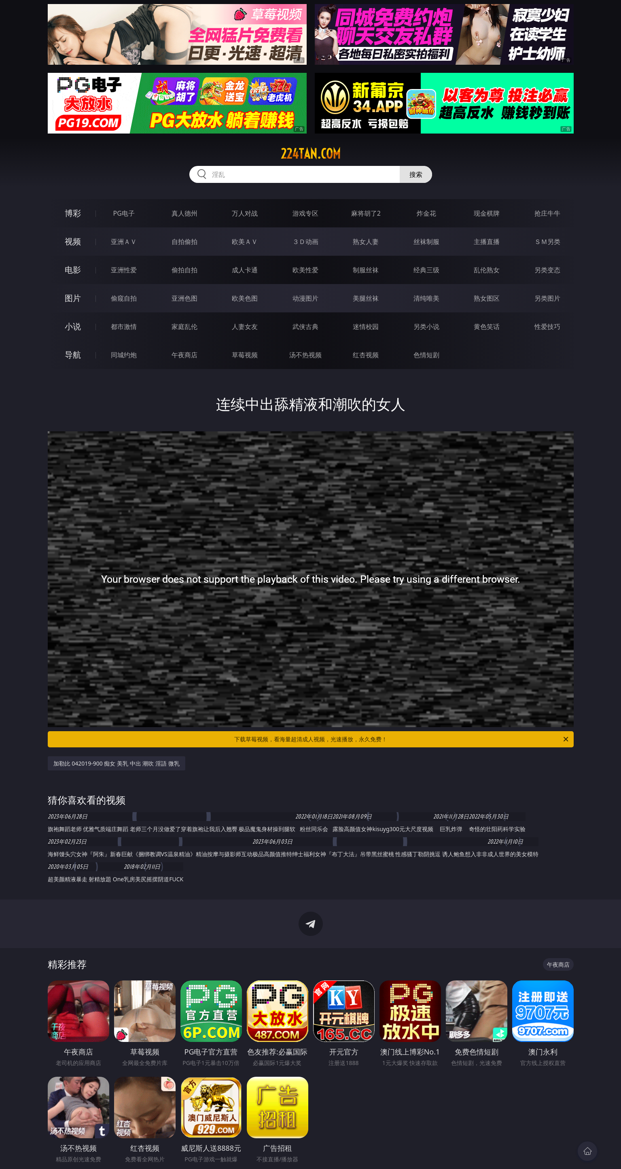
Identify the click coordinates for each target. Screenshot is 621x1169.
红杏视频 (366, 354)
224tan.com (311, 154)
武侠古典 (305, 326)
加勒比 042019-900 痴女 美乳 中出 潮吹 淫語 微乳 (116, 763)
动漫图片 (305, 298)
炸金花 (426, 213)
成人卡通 (245, 269)
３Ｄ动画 (305, 241)
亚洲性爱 (124, 269)
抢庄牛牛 (547, 213)
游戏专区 (305, 213)
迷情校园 (366, 326)
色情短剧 (426, 354)
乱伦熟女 (487, 269)
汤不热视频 (305, 354)
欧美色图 (245, 298)
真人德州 (184, 213)
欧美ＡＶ (245, 241)
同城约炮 (124, 354)
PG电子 (124, 213)
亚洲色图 (184, 298)
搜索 (415, 174)
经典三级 (426, 269)
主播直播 (487, 241)
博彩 (73, 213)
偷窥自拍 (124, 298)
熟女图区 (487, 298)
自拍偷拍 (184, 241)
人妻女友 (245, 326)
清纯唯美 (426, 298)
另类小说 (426, 326)
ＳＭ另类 (547, 241)
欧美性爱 (305, 269)
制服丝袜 (366, 269)
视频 (73, 241)
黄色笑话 (487, 326)
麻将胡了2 (366, 213)
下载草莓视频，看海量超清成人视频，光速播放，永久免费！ (402, 739)
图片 (73, 298)
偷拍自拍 (184, 269)
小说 (73, 326)
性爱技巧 (547, 326)
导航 (73, 354)
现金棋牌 (487, 213)
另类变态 (547, 269)
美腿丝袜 (366, 298)
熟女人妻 (366, 241)
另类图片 (547, 298)
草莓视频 (245, 354)
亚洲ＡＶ (124, 241)
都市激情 (124, 326)
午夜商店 (184, 354)
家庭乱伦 (184, 326)
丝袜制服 (426, 241)
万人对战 (245, 213)
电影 (73, 269)
